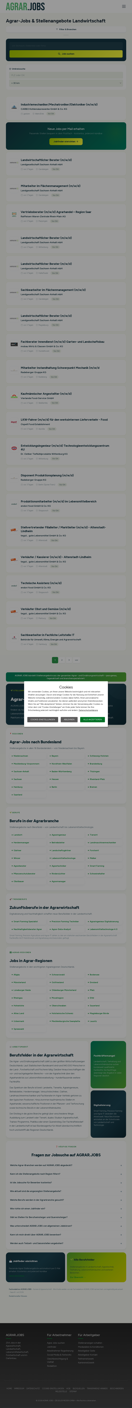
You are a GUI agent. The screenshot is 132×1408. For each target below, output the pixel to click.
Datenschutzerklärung (88, 710)
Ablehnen (69, 719)
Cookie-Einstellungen (43, 719)
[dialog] (66, 704)
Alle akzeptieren (92, 719)
